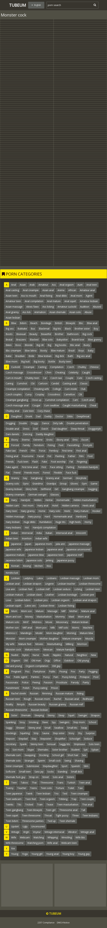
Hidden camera (70, 505)
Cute (79, 378)
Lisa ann (10, 589)
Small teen (25, 771)
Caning (9, 383)
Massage (52, 611)
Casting (42, 367)
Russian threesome (16, 709)
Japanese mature (15, 554)
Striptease (79, 744)
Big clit (40, 345)
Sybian (95, 749)
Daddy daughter (45, 434)
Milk (52, 627)
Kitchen (39, 565)
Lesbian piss (41, 600)
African (72, 290)
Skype (30, 749)
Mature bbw (86, 633)
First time (67, 450)
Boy (96, 328)
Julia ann (60, 544)
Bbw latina (30, 350)
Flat (8, 472)
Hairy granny (28, 511)
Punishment (12, 688)
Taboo (24, 782)
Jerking (49, 560)
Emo (75, 439)
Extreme (38, 439)
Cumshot (22, 383)
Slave (45, 722)
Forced (15, 445)
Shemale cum (13, 755)
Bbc (81, 323)
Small (47, 727)
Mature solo (12, 622)
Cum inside (71, 389)
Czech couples (14, 394)
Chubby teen (32, 378)
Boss (18, 345)
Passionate (12, 682)
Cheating (60, 372)
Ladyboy (28, 578)
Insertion (27, 538)
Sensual (51, 744)
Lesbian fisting (66, 605)
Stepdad (23, 738)
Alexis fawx (32, 306)
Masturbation (44, 616)
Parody (75, 682)
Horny (88, 522)
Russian (34, 693)
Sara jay (39, 771)
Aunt (80, 284)
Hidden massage (15, 516)
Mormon (82, 644)
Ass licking (48, 306)
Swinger (82, 715)
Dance (45, 423)
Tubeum (17, 5)
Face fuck (71, 472)
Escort (84, 439)
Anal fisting (46, 295)
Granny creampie (15, 494)
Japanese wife (13, 549)
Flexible (58, 472)
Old (26, 660)
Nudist (14, 655)
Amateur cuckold (67, 306)
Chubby (82, 367)
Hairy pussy (34, 516)
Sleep (61, 715)
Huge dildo (29, 522)
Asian (23, 284)
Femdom (39, 445)
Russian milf (76, 704)
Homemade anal (63, 516)
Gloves (74, 483)
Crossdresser (34, 372)
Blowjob (70, 323)
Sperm (41, 760)
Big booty (39, 361)
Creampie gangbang (17, 400)
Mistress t (11, 633)
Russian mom (42, 699)
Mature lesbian (80, 622)
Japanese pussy (65, 560)
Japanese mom (43, 544)
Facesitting (73, 445)
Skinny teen (36, 744)
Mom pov (41, 627)
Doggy (34, 423)
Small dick (76, 771)
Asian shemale (57, 312)
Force (42, 450)
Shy (80, 733)
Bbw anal (92, 323)
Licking (78, 589)
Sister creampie (14, 766)
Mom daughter (54, 633)
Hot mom (28, 505)
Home (41, 511)
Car (45, 378)
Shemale (26, 715)
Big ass (10, 328)
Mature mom (32, 649)
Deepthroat (83, 416)
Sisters (70, 777)
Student (75, 749)
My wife (10, 644)
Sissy (22, 722)
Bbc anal (75, 345)
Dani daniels (12, 434)
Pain (55, 677)
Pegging (92, 671)
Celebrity (73, 372)
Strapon (95, 715)
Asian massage (14, 306)
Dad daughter (59, 428)
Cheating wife (41, 389)
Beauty (33, 334)
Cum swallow (51, 405)
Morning (71, 633)
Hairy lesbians (13, 527)
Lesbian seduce (62, 589)
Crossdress (54, 394)
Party (82, 671)
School (92, 722)
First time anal (30, 467)
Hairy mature (81, 511)
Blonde (29, 345)
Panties (35, 677)
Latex (40, 578)
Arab (32, 284)
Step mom (79, 722)
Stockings (11, 733)
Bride (31, 356)
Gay (25, 478)
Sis (7, 749)
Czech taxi (56, 378)
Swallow (58, 727)
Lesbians (52, 578)
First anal (81, 450)
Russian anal (72, 699)
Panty (86, 682)
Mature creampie (71, 638)
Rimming (47, 693)
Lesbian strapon (32, 583)
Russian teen (13, 699)
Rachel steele (18, 693)
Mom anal (83, 616)
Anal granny (12, 312)
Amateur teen (13, 301)
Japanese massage (79, 544)
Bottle (51, 361)
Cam (75, 400)
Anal (13, 284)
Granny (15, 478)
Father (71, 456)
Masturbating (54, 644)
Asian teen (11, 295)
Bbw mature (58, 350)
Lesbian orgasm (60, 600)
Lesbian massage (70, 578)
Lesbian (15, 578)
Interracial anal (64, 533)
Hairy (14, 500)
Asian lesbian (13, 317)
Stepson (10, 738)
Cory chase (44, 410)
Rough (27, 699)
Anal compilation (34, 301)
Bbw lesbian (45, 356)
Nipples (57, 655)
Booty (43, 350)
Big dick (59, 356)
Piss (27, 671)
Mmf (25, 622)
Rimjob (21, 704)
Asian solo (75, 312)
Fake (44, 461)
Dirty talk (58, 423)
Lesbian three (46, 605)
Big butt (25, 361)
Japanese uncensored (78, 549)
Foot (90, 456)
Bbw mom (11, 361)
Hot (27, 527)
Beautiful (46, 334)
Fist (49, 456)
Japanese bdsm (14, 560)
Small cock (55, 760)
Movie (48, 622)
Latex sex (30, 605)
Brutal (9, 339)
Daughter (16, 416)
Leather (50, 594)
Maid (71, 616)
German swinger (37, 494)
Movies (39, 644)
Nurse (35, 655)
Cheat (93, 405)
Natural (69, 655)
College (57, 389)
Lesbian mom (91, 578)
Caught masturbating (74, 405)
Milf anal (27, 627)
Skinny (51, 715)
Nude (46, 655)
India (39, 533)
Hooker (96, 511)
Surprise (90, 733)
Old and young (14, 666)
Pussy (46, 677)
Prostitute (61, 682)
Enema (26, 439)
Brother (59, 334)
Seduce (88, 738)
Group (63, 483)
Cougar (36, 405)
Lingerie (49, 583)
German (67, 478)
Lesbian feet (25, 589)
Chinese (94, 367)
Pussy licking (69, 677)
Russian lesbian (39, 709)
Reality (9, 704)
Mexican (48, 649)
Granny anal (52, 478)
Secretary (11, 744)
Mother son (12, 627)
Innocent (81, 533)
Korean (15, 565)
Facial (40, 456)
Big (49, 345)
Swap (84, 727)
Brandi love (78, 339)
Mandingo (26, 633)
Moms (75, 627)
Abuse (88, 312)
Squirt (71, 715)
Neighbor (82, 655)
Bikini (9, 345)
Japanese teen (55, 554)
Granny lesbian (14, 489)
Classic (84, 383)
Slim (86, 766)
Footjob (87, 445)
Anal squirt (70, 301)
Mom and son (13, 616)
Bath (70, 356)
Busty (86, 345)
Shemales (43, 749)
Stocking (43, 755)
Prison (54, 688)
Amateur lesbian (89, 301)
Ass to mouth (28, 295)
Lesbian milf (43, 589)
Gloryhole (81, 478)
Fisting (51, 445)
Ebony (14, 439)
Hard (47, 516)
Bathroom (73, 334)
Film (81, 456)
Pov (73, 671)
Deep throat (78, 428)
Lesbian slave (34, 594)
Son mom (18, 749)
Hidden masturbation (85, 500)
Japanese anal (55, 549)
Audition (84, 306)
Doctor (59, 416)
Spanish (75, 766)
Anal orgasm (67, 284)
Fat (71, 461)
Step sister (59, 733)
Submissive (33, 766)
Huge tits (60, 522)
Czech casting (93, 378)
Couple (69, 378)
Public (52, 671)
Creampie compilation (18, 389)
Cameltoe (69, 394)
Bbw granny (94, 339)
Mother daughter (49, 638)
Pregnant (16, 671)
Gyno (26, 483)
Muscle (89, 638)
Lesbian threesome (89, 583)
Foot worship (58, 461)
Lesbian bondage (67, 594)
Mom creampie (27, 638)
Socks (50, 771)
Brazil (71, 350)
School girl (58, 755)
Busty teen (65, 361)
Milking (69, 644)
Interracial (27, 533)
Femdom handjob (88, 467)
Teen (14, 782)
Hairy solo (54, 511)
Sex (84, 755)
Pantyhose (39, 671)
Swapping (30, 755)
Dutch (44, 428)
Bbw (13, 323)
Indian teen (12, 538)
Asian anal (48, 290)
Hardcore (81, 516)
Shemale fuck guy (15, 777)
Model (38, 633)
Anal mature (54, 301)
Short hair (72, 755)
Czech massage (14, 372)
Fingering (82, 461)
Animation (40, 312)
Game (94, 483)
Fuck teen (23, 461)
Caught (86, 372)
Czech (70, 367)
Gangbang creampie (73, 489)
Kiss (49, 565)
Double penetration (77, 423)
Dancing (27, 434)
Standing (62, 771)
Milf (63, 611)
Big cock (87, 334)
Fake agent (12, 467)
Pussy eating (40, 688)
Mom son (26, 611)
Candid (55, 383)
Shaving (79, 760)
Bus (33, 328)
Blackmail (44, 328)
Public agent (20, 677)
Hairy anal (42, 505)
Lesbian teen (93, 589)
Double (23, 423)
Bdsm (23, 323)
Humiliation (45, 522)
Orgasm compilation (37, 666)
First (43, 467)
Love (8, 600)
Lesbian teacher (66, 583)
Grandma (37, 483)
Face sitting (56, 467)
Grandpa (51, 483)
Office (57, 660)
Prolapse (84, 677)
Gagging (92, 489)
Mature (40, 611)
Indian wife (41, 538)
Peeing (36, 682)
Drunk (28, 416)
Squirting (25, 733)
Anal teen (91, 284)
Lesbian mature (14, 594)
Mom (14, 611)
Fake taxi (11, 450)
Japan (28, 544)
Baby (90, 350)
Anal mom (76, 295)
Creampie (29, 367)
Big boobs (60, 345)
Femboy (53, 450)
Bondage (46, 323)
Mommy (60, 616)
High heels (75, 522)
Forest (46, 472)
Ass (54, 284)
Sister (14, 715)
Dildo (70, 416)
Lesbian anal (13, 583)
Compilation (57, 367)
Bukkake (22, 328)
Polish (26, 688)
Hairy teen (11, 511)
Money (29, 616)
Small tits (72, 727)
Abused (97, 306)
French (23, 450)
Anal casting (12, 290)
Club (83, 389)
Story (71, 733)
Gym (84, 483)
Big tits (57, 328)
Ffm (33, 450)
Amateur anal (87, 290)
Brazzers (21, 339)
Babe (9, 356)
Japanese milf (74, 554)
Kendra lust (12, 572)
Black (68, 328)
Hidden (38, 500)
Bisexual (21, 334)
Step (33, 738)
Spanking (11, 722)
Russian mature (64, 693)
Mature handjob (65, 649)
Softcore (10, 771)
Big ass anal (83, 356)
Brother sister (82, 328)
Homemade (63, 500)
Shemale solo (13, 760)
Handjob (25, 500)
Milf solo (63, 627)
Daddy (48, 416)
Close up (36, 400)
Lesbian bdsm (22, 600)
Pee (8, 677)
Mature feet (24, 644)
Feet (61, 445)
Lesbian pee (87, 594)
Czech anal (88, 400)
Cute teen (28, 410)
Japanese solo (34, 560)
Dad (38, 416)
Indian (14, 533)
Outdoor (69, 660)
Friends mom (31, 472)
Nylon (25, 655)
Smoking (33, 722)
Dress (26, 428)
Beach (33, 323)
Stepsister (45, 738)
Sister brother (59, 749)
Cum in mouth (13, 378)
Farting (70, 467)
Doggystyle (94, 428)
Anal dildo (61, 295)
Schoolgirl (74, 738)
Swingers (64, 722)
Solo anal (58, 777)
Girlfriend (46, 489)
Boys (81, 350)
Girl (56, 489)
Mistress (37, 622)
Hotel (55, 505)
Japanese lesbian (34, 549)
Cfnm (48, 372)
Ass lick (26, 312)
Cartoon (43, 383)
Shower (20, 727)
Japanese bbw (36, 554)
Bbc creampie (13, 350)
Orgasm (15, 660)
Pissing (63, 671)
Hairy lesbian (13, 522)
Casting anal (69, 383)
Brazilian (20, 356)
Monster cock (13, 649)
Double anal (12, 428)
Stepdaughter (50, 766)
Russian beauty (37, 704)
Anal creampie (31, 290)
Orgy (47, 660)
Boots (9, 334)
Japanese (16, 544)
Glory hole (31, 489)
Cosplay (39, 394)
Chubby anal (12, 410)
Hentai (49, 500)
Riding (80, 693)
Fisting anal (12, 456)
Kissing (27, 565)
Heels (67, 511)
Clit (80, 394)
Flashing (59, 456)
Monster (10, 638)
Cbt (33, 383)
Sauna (45, 733)
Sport (64, 766)
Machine (87, 627)
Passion (48, 682)
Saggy (9, 727)
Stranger (29, 760)
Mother (73, 611)
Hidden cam (12, 505)
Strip (35, 733)
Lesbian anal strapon (84, 600)
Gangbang (36, 478)
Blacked (34, 339)
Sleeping (39, 715)
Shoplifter (60, 738)
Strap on (33, 777)
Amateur (43, 284)
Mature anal (88, 611)
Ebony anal (63, 439)
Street (45, 777)
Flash (35, 461)
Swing (67, 760)
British (58, 323)
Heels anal (88, 505)
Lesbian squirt (13, 605)
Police (25, 682)
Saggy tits (64, 744)
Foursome (27, 456)
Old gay (56, 666)
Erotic (49, 439)
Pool (95, 677)
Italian (49, 533)
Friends (10, 461)
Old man (36, 660)
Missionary (62, 622)
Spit (85, 749)
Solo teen (94, 744)
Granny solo (12, 483)
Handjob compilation (44, 527)
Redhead (87, 699)
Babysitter (62, 339)
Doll (35, 428)
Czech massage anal (17, 405)
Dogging (10, 423)
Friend (17, 472)
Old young (83, 660)
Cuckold (15, 367)
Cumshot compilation (57, 400)
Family (26, 445)
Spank (23, 744)
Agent (89, 295)
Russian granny (57, 704)
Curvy (28, 394)
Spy (54, 722)
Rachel (57, 699)
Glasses (54, 494)
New (93, 655)
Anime (61, 290)
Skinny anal (34, 727)
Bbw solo (47, 339)
